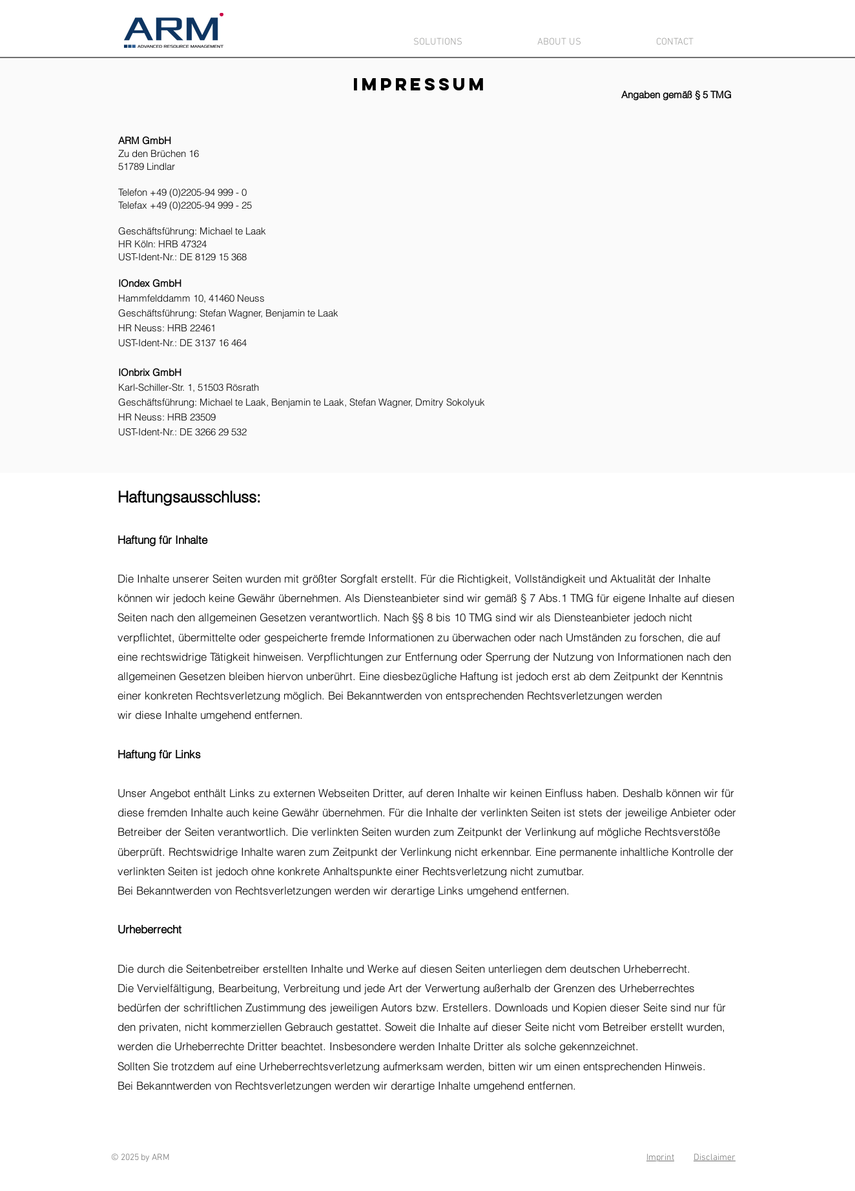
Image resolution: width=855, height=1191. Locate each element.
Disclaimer (715, 1157)
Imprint (660, 1157)
